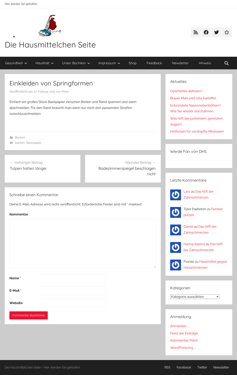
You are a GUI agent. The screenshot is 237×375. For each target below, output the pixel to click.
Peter (65, 91)
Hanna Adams (194, 244)
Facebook (184, 367)
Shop (133, 63)
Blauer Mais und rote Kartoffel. (193, 98)
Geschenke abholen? (186, 91)
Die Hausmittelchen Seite (50, 44)
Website (16, 303)
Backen (20, 137)
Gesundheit (16, 63)
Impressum (109, 63)
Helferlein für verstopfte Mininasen (197, 131)
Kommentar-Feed (184, 340)
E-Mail (15, 290)
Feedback (154, 63)
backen (20, 143)
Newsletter (180, 63)
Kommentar (18, 214)
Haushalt (45, 63)
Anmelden (178, 326)
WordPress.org (181, 348)
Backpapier (33, 143)
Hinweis (205, 63)
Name (15, 278)
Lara (187, 191)
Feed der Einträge (184, 333)
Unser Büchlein (76, 63)
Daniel (188, 226)
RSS (167, 367)
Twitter (202, 367)
